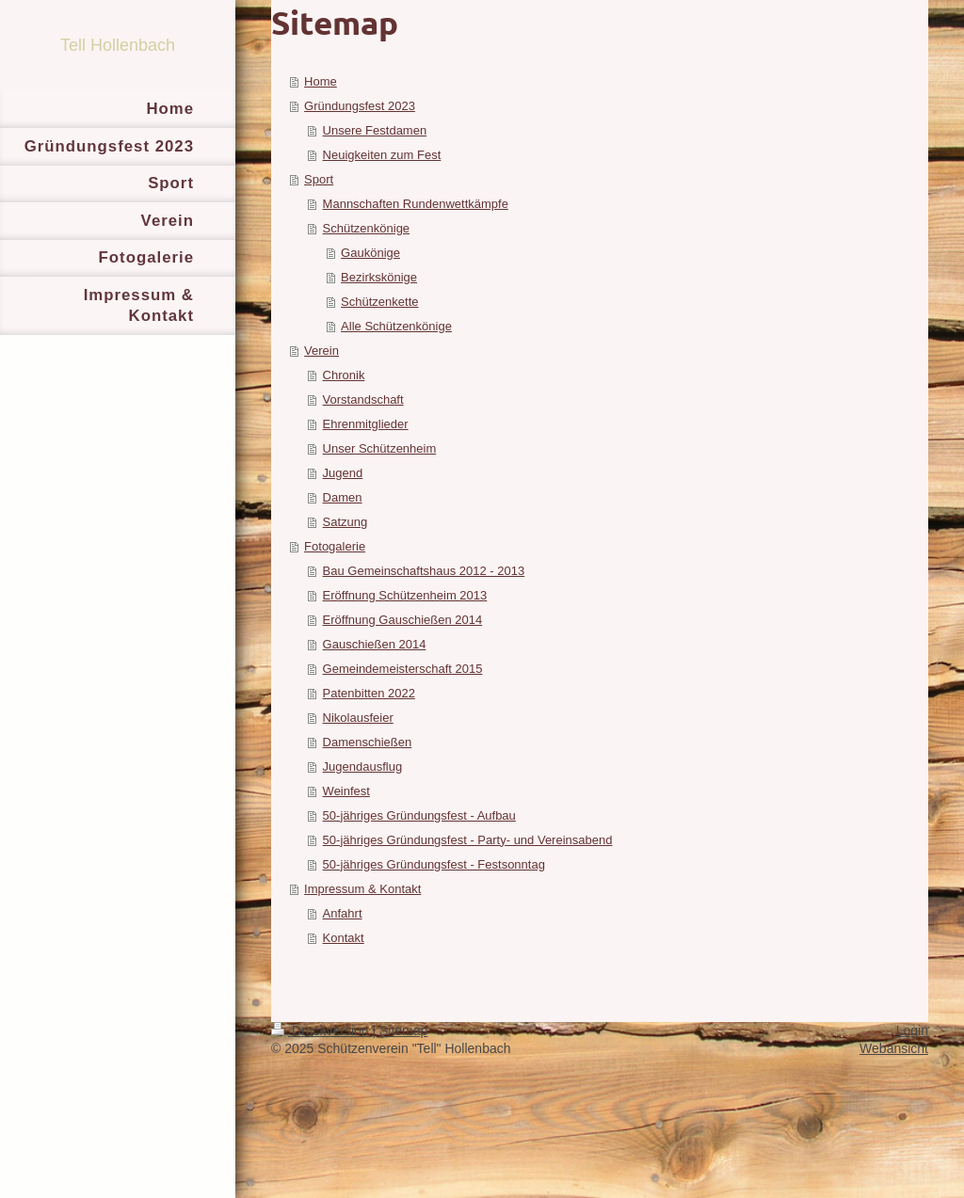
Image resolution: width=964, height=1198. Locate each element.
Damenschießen (367, 742)
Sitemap (403, 1030)
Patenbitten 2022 (369, 693)
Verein (321, 350)
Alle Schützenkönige (396, 326)
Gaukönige (370, 253)
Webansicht (894, 1048)
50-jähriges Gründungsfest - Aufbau (419, 815)
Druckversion (321, 1030)
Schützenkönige (366, 228)
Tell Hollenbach (117, 45)
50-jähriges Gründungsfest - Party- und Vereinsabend (468, 840)
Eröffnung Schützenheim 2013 (405, 595)
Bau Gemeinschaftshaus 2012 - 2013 (424, 571)
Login (912, 1030)
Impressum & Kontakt (362, 889)
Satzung (345, 522)
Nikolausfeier (358, 718)
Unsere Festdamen (375, 130)
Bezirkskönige (379, 277)
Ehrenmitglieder (366, 424)
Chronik (344, 375)
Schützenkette (379, 302)
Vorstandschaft (363, 399)
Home (320, 81)
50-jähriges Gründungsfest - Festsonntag (434, 864)
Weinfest (346, 791)
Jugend (343, 473)
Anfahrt (342, 913)
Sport (318, 179)
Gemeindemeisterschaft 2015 (403, 669)
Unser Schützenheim (380, 448)
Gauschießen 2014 (374, 644)
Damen (342, 497)
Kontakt (343, 938)
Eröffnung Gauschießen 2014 (403, 620)
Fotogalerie (334, 546)
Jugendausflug (363, 766)
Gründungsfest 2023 (359, 106)
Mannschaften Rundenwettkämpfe (415, 204)
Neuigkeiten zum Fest (382, 155)
